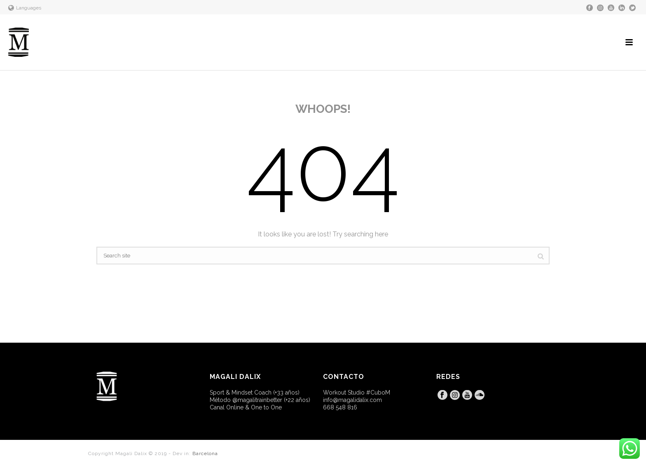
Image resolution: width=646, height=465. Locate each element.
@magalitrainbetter (257, 400)
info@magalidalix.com (352, 400)
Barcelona (205, 453)
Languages (24, 8)
